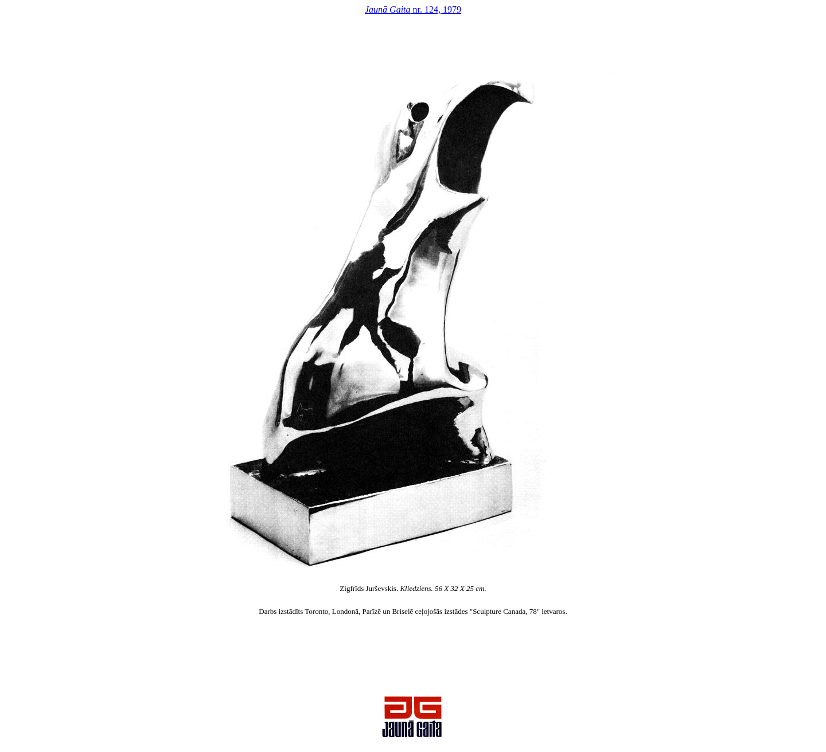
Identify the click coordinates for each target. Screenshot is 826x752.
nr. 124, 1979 (413, 9)
